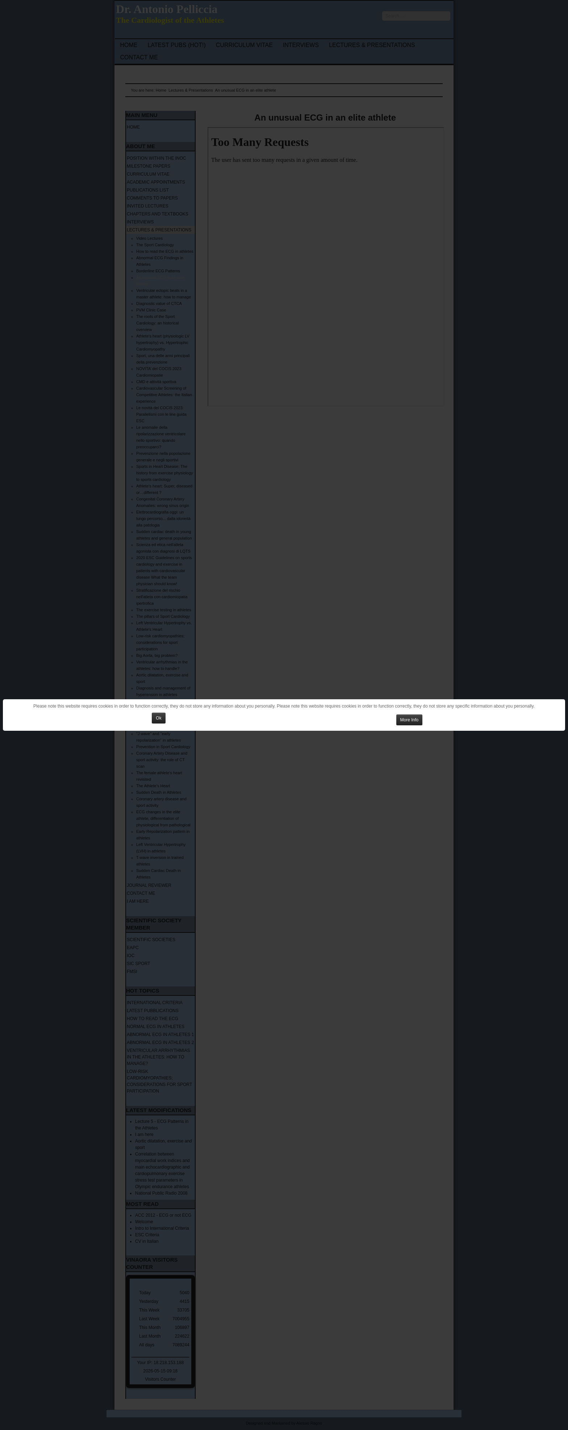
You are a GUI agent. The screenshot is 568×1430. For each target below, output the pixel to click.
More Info (409, 719)
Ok (158, 718)
